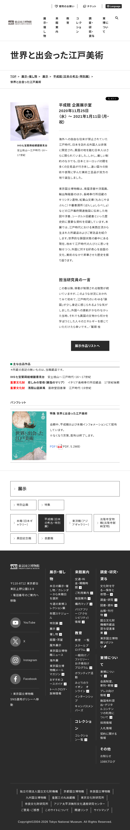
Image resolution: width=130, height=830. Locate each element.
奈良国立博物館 (100, 791)
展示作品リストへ (87, 346)
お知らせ (105, 756)
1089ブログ (107, 761)
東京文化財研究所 (92, 797)
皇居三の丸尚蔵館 (63, 797)
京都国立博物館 (74, 791)
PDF (53, 446)
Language (114, 6)
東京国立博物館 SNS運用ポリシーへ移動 (24, 699)
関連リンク (81, 810)
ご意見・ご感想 (30, 810)
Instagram (23, 660)
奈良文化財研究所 (36, 803)
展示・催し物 (45, 27)
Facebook (23, 679)
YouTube (22, 623)
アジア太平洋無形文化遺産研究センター (79, 803)
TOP (13, 76)
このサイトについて (57, 810)
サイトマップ (101, 810)
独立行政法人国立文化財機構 (39, 791)
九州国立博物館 (36, 797)
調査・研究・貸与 (92, 27)
